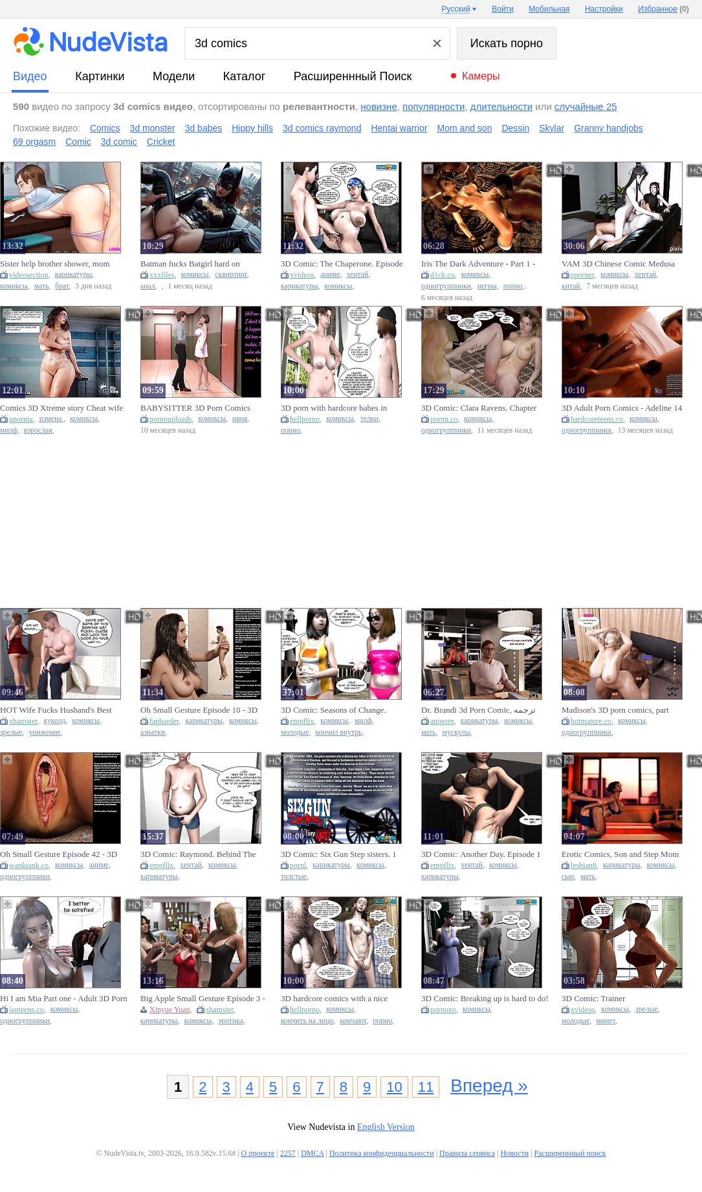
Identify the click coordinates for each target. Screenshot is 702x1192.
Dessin (515, 128)
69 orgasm (34, 141)
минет (605, 1021)
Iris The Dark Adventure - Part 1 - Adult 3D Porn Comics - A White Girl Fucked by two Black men (478, 264)
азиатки (152, 732)
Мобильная (549, 9)
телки (369, 419)
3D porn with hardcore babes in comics (334, 408)
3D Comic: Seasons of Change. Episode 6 (333, 710)
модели (174, 76)
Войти (503, 9)
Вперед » (489, 1086)
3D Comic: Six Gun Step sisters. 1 (339, 854)
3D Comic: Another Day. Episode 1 (481, 854)
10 (394, 1087)
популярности (433, 106)
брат (62, 286)
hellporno (305, 419)
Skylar (551, 128)
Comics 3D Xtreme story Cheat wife (61, 408)
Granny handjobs (608, 128)
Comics (105, 128)
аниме (330, 274)
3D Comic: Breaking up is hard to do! (485, 998)
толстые (294, 876)
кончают (353, 1021)
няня (239, 419)
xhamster (23, 721)
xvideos (302, 274)
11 (425, 1087)
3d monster (152, 128)
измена (51, 419)
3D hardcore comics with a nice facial (334, 998)
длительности (501, 106)
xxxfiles (162, 274)
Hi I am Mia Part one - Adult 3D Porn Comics (63, 998)
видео (30, 76)
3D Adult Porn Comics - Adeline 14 (622, 408)
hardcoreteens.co (597, 419)
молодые (295, 732)
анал (147, 286)
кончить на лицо (307, 1021)
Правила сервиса (467, 1153)
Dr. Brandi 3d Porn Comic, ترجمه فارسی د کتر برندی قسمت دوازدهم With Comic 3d (483, 710)
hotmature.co (591, 721)
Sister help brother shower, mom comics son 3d (55, 264)
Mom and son (464, 128)
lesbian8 (584, 865)
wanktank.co (29, 865)
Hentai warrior (399, 128)
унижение (44, 732)
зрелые (11, 732)
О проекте (258, 1153)
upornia (21, 419)
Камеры (481, 75)
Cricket (161, 141)
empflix (302, 721)
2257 (288, 1153)
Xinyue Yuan (169, 1009)
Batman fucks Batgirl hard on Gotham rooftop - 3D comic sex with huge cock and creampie (202, 264)
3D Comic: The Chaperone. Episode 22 (342, 264)
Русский (455, 9)
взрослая (38, 430)
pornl (298, 865)
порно (513, 286)
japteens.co (26, 1009)
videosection (29, 274)
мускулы (456, 732)
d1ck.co (442, 274)
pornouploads (170, 419)
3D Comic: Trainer (593, 998)
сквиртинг (231, 274)
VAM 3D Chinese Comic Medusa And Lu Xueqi (618, 264)
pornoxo (443, 1009)
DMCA (312, 1153)
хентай (358, 274)
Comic (78, 141)
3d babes (204, 128)
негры (487, 286)
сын (568, 876)
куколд (55, 721)
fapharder (164, 721)
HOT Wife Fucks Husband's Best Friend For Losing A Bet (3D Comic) (62, 710)
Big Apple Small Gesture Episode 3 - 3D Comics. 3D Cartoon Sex (202, 998)
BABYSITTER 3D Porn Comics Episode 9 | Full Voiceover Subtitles (200, 408)
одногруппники (446, 286)
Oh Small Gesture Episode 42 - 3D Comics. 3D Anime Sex (58, 854)
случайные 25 (585, 106)
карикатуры (74, 274)
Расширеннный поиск (353, 76)
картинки (99, 76)
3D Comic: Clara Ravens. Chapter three (478, 408)
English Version (386, 1127)
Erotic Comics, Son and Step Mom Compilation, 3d (620, 854)
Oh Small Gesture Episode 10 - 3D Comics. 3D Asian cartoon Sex (199, 710)
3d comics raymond (322, 128)
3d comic (119, 141)
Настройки (604, 9)
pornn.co (443, 419)
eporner (582, 274)
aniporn (442, 721)
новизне (378, 106)
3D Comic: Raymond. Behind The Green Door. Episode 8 (198, 854)
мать (41, 286)
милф (8, 430)
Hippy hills (252, 128)
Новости (515, 1153)
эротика (230, 1021)
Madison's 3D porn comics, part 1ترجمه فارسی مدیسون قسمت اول (625, 710)
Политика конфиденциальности (381, 1153)
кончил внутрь (338, 732)
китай (571, 286)
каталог (244, 76)
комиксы (14, 286)
